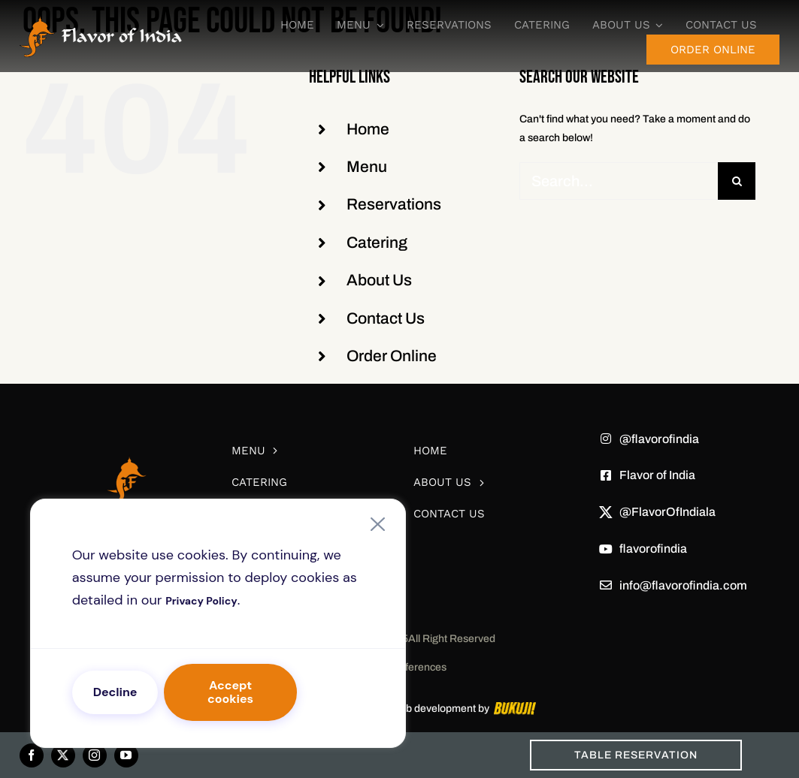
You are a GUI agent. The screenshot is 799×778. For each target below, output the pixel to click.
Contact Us (386, 318)
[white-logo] (126, 433)
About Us (379, 280)
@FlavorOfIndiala (667, 511)
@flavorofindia (659, 439)
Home (368, 129)
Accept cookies (230, 692)
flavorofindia (653, 548)
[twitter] (63, 755)
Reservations (394, 204)
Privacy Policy (201, 601)
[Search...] (618, 181)
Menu (367, 166)
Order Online (392, 356)
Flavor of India (657, 475)
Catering (377, 242)
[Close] (377, 524)
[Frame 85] (101, 20)
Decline (115, 692)
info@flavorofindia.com (683, 585)
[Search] (736, 181)
